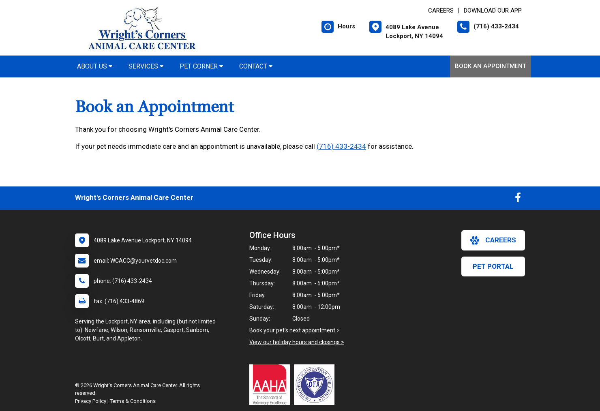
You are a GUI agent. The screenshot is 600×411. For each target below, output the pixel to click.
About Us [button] (94, 66)
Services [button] (146, 66)
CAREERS (441, 10)
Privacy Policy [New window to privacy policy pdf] (90, 401)
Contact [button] (255, 66)
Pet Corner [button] (201, 66)
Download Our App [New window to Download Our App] (493, 10)
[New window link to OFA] (316, 384)
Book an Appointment (490, 66)
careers (493, 240)
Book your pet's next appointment (292, 330)
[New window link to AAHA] (271, 384)
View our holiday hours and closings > (296, 342)
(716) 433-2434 (341, 146)
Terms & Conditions (133, 401)
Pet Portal (493, 266)
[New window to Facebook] (518, 199)
